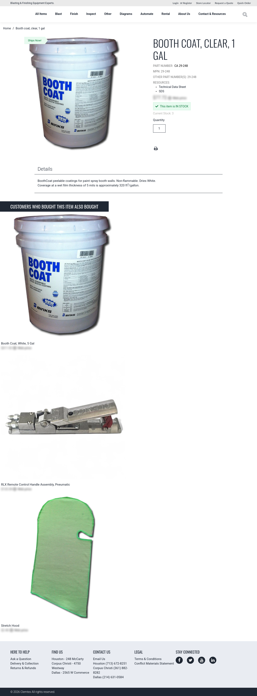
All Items (41, 14)
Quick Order (244, 3)
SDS (161, 91)
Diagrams (126, 14)
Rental (166, 14)
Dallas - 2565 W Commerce (70, 672)
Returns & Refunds (23, 668)
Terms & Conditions (148, 659)
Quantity (159, 120)
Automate (146, 14)
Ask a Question (20, 659)
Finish (74, 14)
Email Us (99, 659)
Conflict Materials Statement (154, 663)
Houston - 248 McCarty (68, 659)
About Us (184, 14)
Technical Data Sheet (172, 87)
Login (175, 3)
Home (7, 28)
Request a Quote (224, 3)
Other (107, 14)
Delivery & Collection (24, 663)
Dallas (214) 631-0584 (108, 677)
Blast (58, 14)
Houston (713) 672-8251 (110, 663)
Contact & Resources (212, 14)
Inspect (91, 14)
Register (187, 3)
